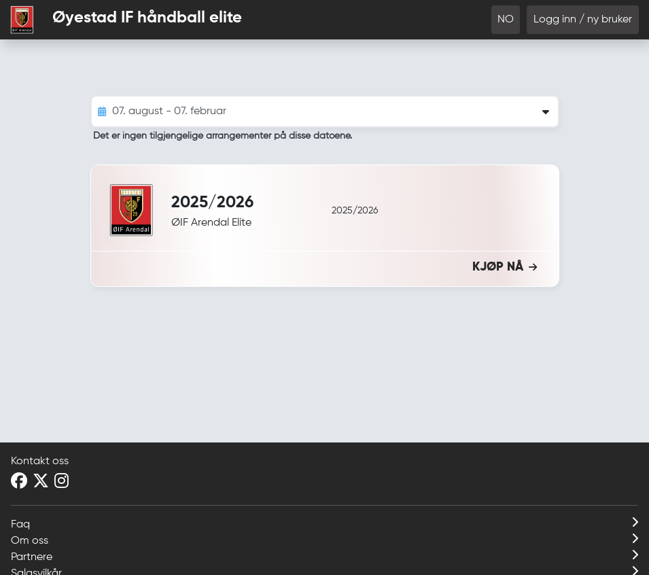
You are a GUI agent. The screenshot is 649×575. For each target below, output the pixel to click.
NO (505, 19)
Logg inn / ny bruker (582, 19)
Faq (324, 523)
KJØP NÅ (504, 267)
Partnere (324, 556)
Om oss (324, 539)
